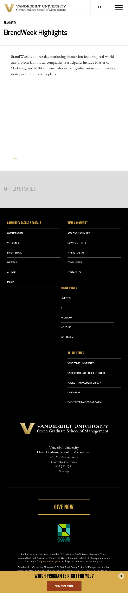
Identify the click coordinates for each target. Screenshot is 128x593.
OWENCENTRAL (15, 233)
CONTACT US (74, 272)
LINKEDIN (66, 298)
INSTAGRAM (67, 337)
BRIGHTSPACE (14, 253)
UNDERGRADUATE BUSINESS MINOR (86, 373)
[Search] (99, 8)
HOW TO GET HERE (77, 243)
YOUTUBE (66, 327)
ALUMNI (11, 272)
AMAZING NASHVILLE (78, 233)
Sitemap (64, 471)
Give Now (64, 507)
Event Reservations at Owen (84, 402)
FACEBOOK (66, 318)
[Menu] (118, 8)
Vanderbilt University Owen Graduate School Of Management (35, 9)
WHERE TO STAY (75, 253)
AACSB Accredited (64, 533)
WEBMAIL (12, 263)
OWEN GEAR (73, 393)
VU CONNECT (14, 243)
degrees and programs (49, 561)
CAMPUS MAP (74, 263)
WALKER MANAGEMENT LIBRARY (84, 383)
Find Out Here (64, 585)
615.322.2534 (64, 466)
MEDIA (10, 282)
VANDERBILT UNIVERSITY (80, 363)
